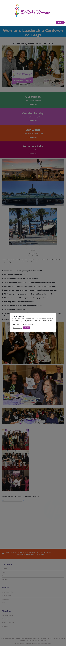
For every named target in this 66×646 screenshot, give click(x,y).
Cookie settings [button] (17, 328)
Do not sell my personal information (22, 324)
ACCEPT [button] (26, 328)
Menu (60, 22)
